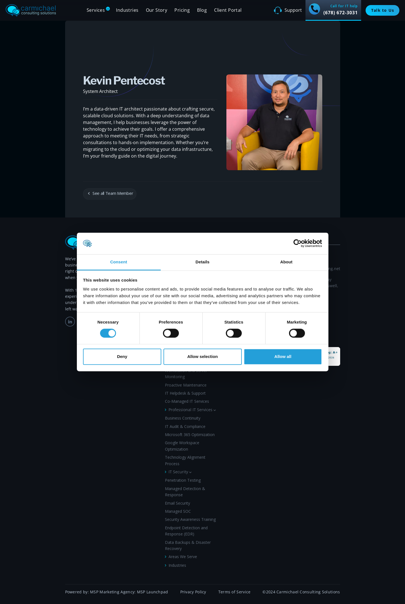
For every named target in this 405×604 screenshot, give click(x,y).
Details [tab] (203, 261)
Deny (122, 356)
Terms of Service (234, 591)
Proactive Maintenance (186, 385)
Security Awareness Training (190, 519)
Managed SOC (178, 511)
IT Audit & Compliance (185, 426)
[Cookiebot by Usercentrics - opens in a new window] (297, 243)
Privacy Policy (193, 591)
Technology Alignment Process (185, 460)
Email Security (177, 503)
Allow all (283, 356)
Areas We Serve (183, 556)
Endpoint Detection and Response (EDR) (186, 531)
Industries (177, 565)
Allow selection (202, 356)
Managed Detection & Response (185, 491)
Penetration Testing (183, 480)
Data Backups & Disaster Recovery (188, 545)
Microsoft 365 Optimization (190, 434)
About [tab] (286, 261)
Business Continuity (182, 418)
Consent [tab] (118, 261)
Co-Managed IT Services (187, 401)
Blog (202, 10)
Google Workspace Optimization (182, 445)
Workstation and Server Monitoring (186, 373)
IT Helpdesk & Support (185, 393)
